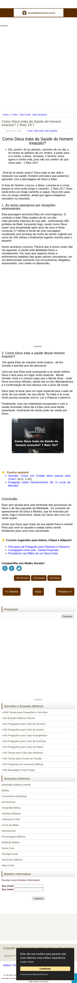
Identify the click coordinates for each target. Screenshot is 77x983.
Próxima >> (65, 591)
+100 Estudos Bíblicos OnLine (18, 718)
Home (6, 114)
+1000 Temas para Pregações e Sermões (25, 712)
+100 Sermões (22, 578)
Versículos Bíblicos (12, 859)
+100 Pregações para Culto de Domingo (24, 741)
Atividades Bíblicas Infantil (16, 784)
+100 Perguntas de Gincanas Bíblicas (22, 764)
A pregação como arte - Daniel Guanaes (33, 550)
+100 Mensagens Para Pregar (18, 770)
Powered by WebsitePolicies (34, 974)
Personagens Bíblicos (14, 836)
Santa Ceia (8, 848)
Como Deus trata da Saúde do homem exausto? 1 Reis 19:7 (31, 123)
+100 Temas (54, 578)
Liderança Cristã (11, 819)
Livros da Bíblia (10, 825)
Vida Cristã (24, 114)
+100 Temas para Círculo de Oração (22, 758)
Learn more (27, 961)
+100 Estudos (39, 578)
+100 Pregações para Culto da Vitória (22, 746)
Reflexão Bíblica (11, 842)
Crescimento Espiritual (14, 796)
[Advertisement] (38, 68)
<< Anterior (11, 591)
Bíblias (5, 790)
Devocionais (8, 802)
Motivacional (8, 830)
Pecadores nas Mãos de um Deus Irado (33, 553)
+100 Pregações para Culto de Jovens (23, 729)
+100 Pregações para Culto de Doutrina (24, 723)
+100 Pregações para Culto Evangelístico (24, 735)
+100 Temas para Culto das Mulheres (22, 752)
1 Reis (14, 114)
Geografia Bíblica (11, 807)
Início (38, 591)
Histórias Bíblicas (11, 813)
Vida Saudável (39, 114)
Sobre (7, 965)
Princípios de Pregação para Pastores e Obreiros (39, 546)
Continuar (45, 968)
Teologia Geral (10, 853)
